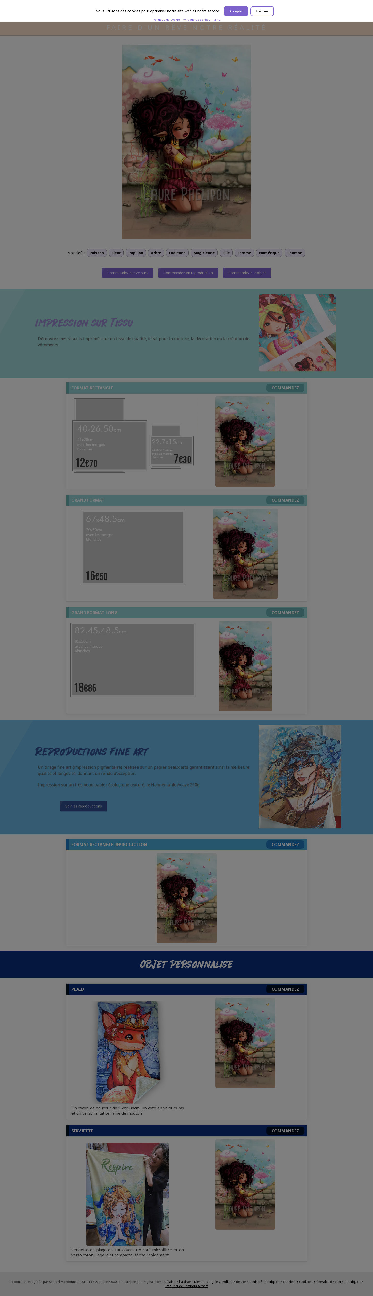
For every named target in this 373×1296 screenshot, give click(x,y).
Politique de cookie (166, 19)
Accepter (236, 11)
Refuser (262, 11)
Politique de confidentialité (201, 19)
